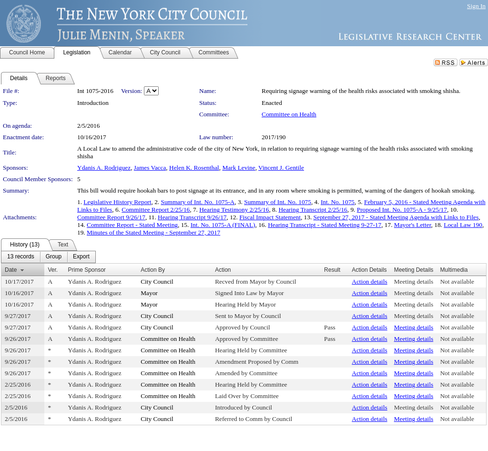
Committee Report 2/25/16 (156, 209)
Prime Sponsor (86, 269)
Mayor (149, 293)
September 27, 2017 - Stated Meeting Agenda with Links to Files (396, 217)
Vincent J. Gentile (281, 167)
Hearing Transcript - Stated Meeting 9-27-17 (324, 224)
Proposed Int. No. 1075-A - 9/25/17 (402, 209)
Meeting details (414, 281)
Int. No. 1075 (338, 201)
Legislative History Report (117, 201)
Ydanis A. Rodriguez (104, 167)
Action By (153, 269)
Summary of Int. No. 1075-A (197, 201)
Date (11, 269)
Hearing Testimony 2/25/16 (234, 209)
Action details (369, 281)
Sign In (476, 6)
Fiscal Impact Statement (270, 217)
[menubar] (48, 257)
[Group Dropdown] (53, 257)
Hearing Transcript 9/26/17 (192, 217)
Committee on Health (289, 114)
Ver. (53, 269)
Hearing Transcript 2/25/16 (312, 209)
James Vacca (150, 167)
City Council (157, 281)
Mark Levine (238, 167)
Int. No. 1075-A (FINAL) (223, 224)
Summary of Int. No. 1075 (277, 201)
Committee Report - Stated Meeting (132, 224)
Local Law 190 (463, 224)
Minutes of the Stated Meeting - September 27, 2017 (153, 232)
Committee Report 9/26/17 (111, 217)
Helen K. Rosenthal (194, 167)
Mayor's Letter (412, 224)
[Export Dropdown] (81, 257)
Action (223, 269)
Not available (457, 281)
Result (332, 269)
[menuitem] (20, 257)
